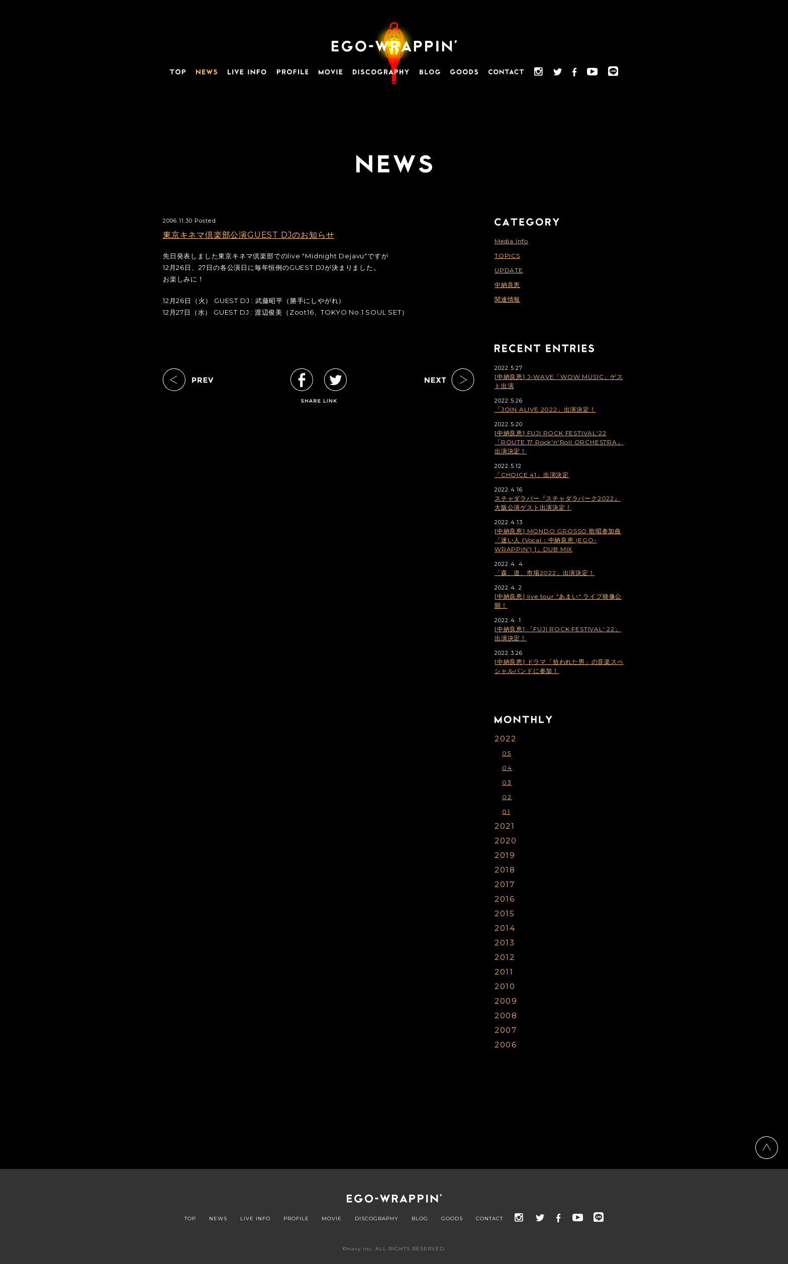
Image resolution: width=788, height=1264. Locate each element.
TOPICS (507, 255)
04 (507, 767)
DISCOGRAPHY (377, 1218)
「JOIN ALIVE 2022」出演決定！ (545, 409)
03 (507, 782)
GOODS (452, 1218)
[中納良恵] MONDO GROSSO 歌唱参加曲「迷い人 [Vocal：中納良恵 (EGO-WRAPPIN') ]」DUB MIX (558, 540)
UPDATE (509, 270)
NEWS (218, 1218)
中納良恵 (507, 284)
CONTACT (489, 1218)
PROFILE (296, 1218)
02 (507, 797)
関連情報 (507, 299)
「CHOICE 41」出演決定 (532, 474)
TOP (190, 1218)
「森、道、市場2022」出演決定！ (545, 572)
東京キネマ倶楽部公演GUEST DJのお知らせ (248, 235)
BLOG (420, 1218)
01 (506, 811)
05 (506, 753)
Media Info (511, 241)
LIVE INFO (255, 1218)
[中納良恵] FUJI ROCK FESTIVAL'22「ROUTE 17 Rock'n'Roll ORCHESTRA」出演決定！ (559, 442)
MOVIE (332, 1218)
